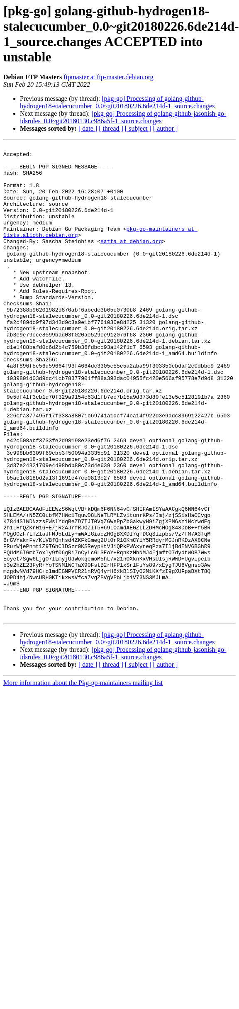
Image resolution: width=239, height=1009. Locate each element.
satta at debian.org (131, 261)
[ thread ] (111, 128)
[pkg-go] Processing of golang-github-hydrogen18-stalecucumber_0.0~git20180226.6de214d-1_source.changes (117, 102)
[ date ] (87, 128)
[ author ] (165, 128)
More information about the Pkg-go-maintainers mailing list (83, 777)
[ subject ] (138, 128)
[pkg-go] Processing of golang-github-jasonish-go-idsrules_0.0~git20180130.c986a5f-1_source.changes (123, 117)
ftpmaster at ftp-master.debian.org (108, 76)
